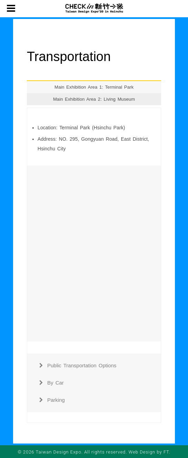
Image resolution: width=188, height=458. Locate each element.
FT (166, 452)
